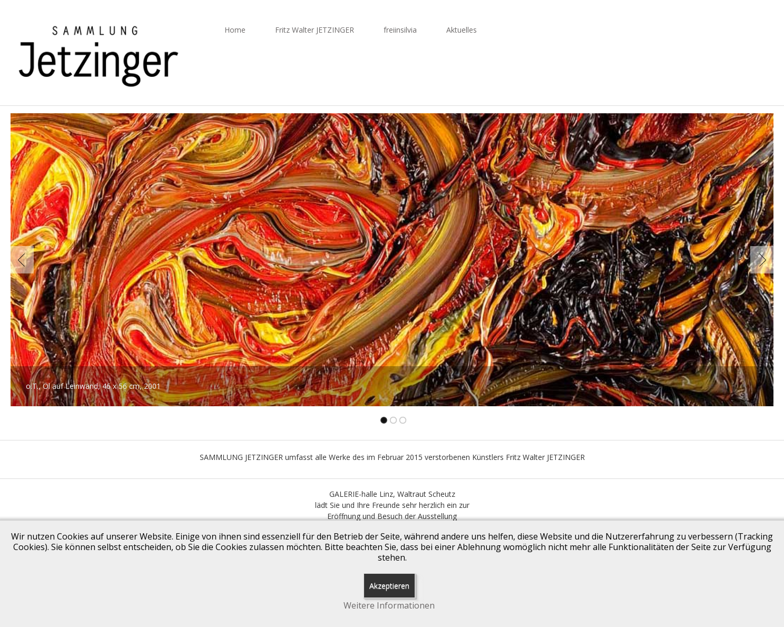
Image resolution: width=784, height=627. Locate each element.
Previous (24, 259)
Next (759, 259)
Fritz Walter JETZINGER (314, 30)
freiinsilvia (400, 30)
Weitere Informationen (389, 605)
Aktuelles (461, 30)
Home (235, 30)
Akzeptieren (389, 586)
